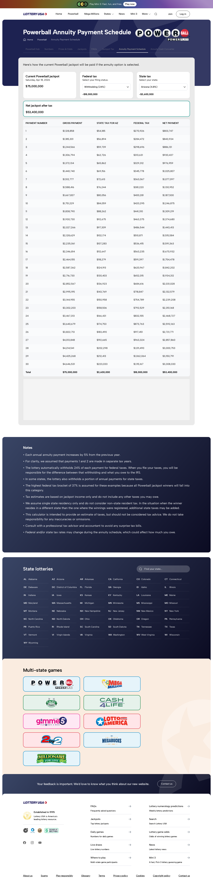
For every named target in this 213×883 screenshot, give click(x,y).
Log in (183, 14)
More (146, 13)
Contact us (167, 760)
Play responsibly (64, 852)
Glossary (85, 852)
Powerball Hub (34, 49)
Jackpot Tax (118, 49)
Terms (102, 852)
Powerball (73, 13)
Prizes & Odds (71, 49)
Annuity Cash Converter (179, 49)
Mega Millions (91, 13)
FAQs (103, 49)
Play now (130, 4)
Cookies (140, 852)
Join (170, 14)
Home (59, 13)
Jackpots (90, 49)
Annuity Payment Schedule (145, 49)
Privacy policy (120, 852)
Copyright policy (161, 852)
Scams (44, 852)
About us (27, 852)
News (122, 13)
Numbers (52, 49)
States (109, 13)
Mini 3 (134, 13)
